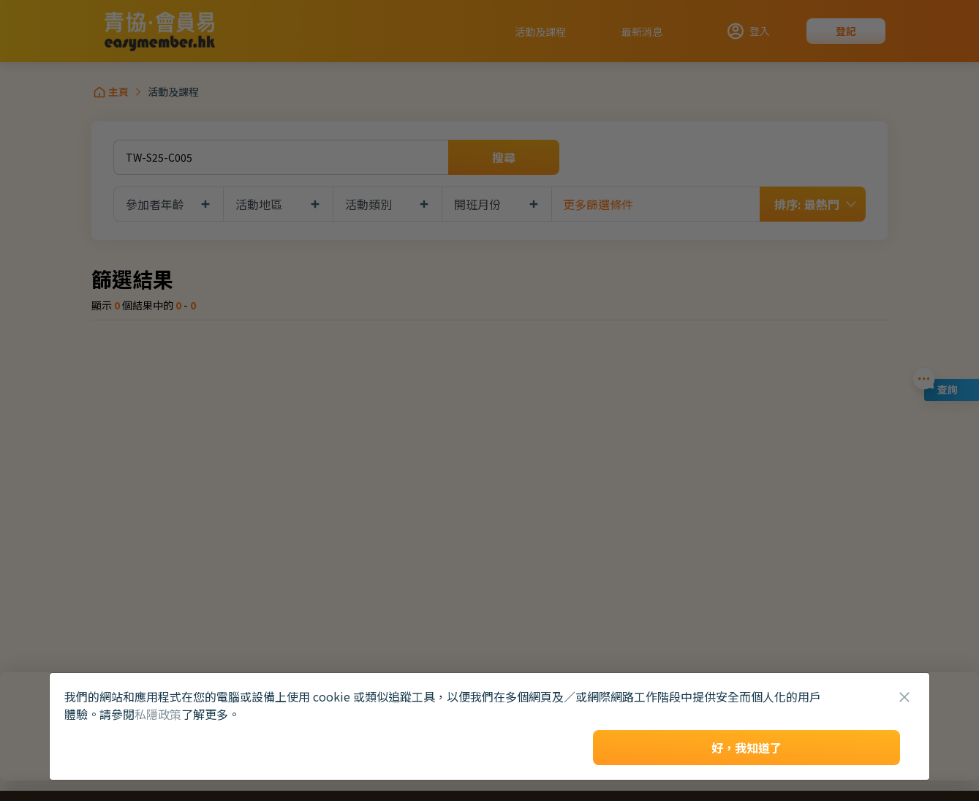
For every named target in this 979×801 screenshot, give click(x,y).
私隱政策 (158, 714)
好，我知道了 (746, 747)
